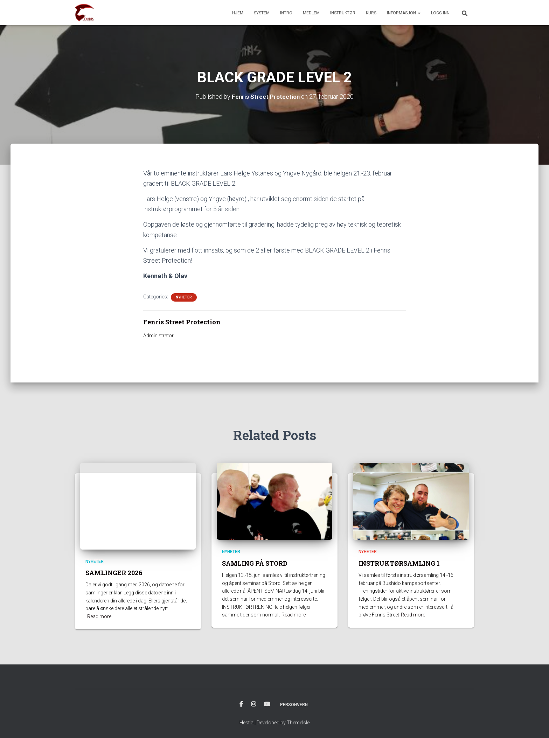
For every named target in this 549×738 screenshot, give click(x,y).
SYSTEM (262, 13)
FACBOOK (241, 704)
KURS (371, 13)
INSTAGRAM (253, 704)
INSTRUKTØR (342, 13)
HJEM (237, 13)
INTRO (286, 13)
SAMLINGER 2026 (114, 572)
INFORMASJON (404, 13)
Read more (99, 616)
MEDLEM (311, 13)
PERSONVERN (294, 704)
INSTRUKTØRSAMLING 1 (399, 563)
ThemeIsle (298, 722)
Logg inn (440, 13)
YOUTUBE (267, 704)
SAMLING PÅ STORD (254, 563)
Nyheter (184, 297)
